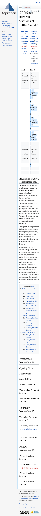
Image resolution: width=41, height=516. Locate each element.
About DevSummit (24, 508)
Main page (5, 21)
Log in (38, 2)
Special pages (6, 39)
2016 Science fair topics (30, 468)
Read (19, 11)
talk (26, 46)
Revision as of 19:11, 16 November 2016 (24, 36)
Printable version (7, 41)
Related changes (7, 36)
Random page (6, 26)
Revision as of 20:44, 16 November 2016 (34, 36)
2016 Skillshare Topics (29, 429)
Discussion (27, 7)
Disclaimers (34, 508)
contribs (24, 48)
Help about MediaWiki (8, 28)
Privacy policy (23, 504)
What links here (6, 34)
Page (20, 7)
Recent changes (7, 23)
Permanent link (6, 43)
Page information (7, 45)
